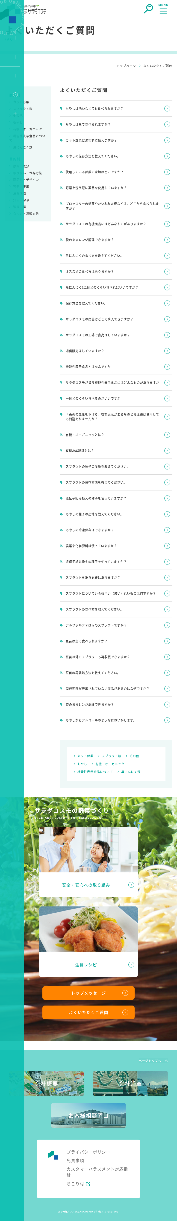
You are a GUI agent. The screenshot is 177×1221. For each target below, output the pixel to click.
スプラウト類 (22, 108)
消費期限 (19, 193)
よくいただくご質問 (88, 1008)
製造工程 (19, 206)
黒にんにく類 (22, 147)
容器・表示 (21, 186)
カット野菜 (21, 102)
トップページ (126, 65)
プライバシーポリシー (88, 1148)
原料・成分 (21, 166)
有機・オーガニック (27, 129)
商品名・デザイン (26, 179)
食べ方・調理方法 (26, 213)
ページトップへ (150, 1056)
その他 (18, 115)
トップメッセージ (88, 989)
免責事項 (75, 1156)
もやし (18, 122)
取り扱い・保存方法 (27, 173)
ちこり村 (75, 1180)
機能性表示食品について (95, 767)
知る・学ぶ (21, 200)
